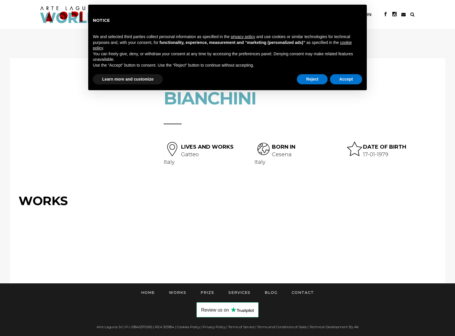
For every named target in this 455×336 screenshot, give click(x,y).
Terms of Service (241, 327)
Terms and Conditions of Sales (282, 327)
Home (148, 292)
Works (177, 292)
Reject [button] (312, 79)
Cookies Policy (188, 327)
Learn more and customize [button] (128, 79)
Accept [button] (346, 79)
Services (239, 292)
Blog (271, 292)
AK (356, 327)
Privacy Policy (214, 327)
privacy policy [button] (243, 36)
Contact (303, 292)
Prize (207, 292)
